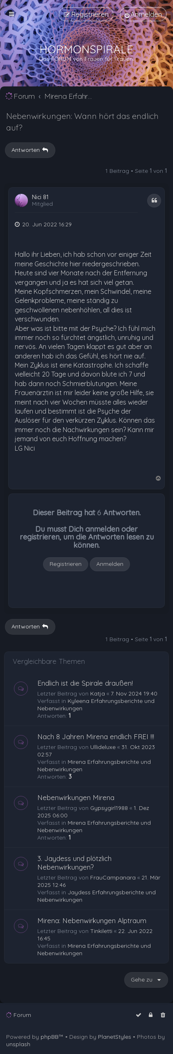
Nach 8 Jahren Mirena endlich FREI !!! (95, 736)
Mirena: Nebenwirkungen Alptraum (91, 920)
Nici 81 (40, 197)
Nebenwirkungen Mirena (75, 797)
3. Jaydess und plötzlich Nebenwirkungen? (74, 862)
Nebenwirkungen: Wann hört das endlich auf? (82, 122)
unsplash (18, 1044)
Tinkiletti (101, 931)
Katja (97, 693)
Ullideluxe (103, 747)
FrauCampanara (113, 877)
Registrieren (66, 564)
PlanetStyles (114, 1036)
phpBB (50, 1036)
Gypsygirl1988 (109, 808)
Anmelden (109, 564)
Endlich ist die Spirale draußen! (85, 683)
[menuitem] (143, 14)
